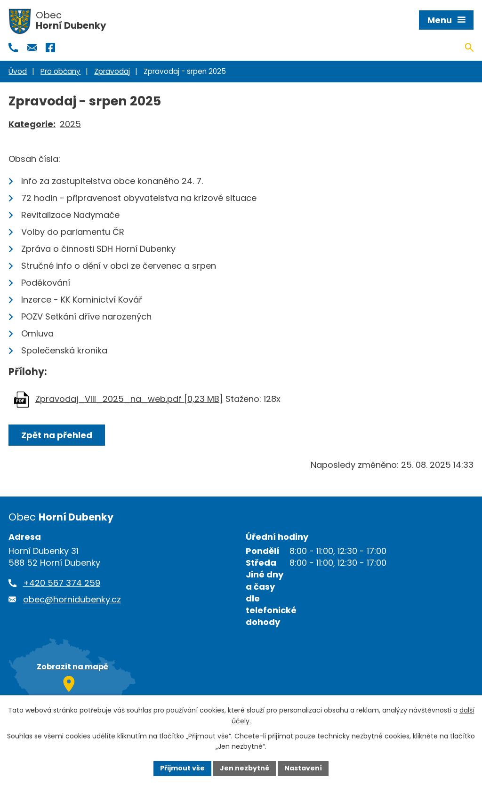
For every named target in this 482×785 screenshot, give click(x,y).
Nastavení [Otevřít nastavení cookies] (303, 768)
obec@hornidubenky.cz (72, 599)
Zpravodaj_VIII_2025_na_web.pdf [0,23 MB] (129, 399)
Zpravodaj (112, 71)
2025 (70, 124)
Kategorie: (32, 124)
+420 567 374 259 (61, 583)
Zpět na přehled (56, 435)
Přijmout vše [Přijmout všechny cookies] (182, 768)
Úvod (17, 71)
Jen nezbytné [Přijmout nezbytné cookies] (244, 768)
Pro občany (60, 71)
